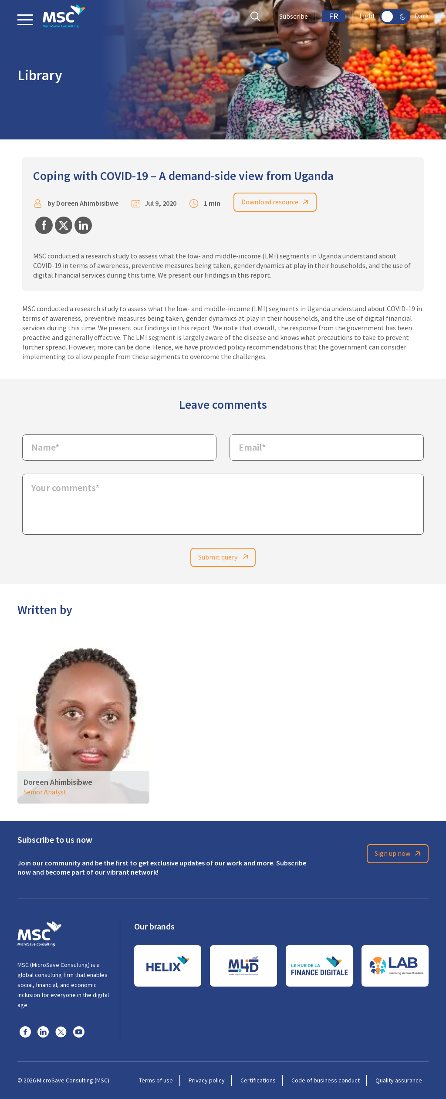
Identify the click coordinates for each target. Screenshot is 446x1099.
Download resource (276, 202)
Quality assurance (398, 1080)
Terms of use (156, 1080)
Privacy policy (207, 1080)
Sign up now (399, 854)
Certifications (258, 1080)
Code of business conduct (325, 1080)
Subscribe (293, 16)
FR (333, 16)
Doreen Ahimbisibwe (87, 203)
